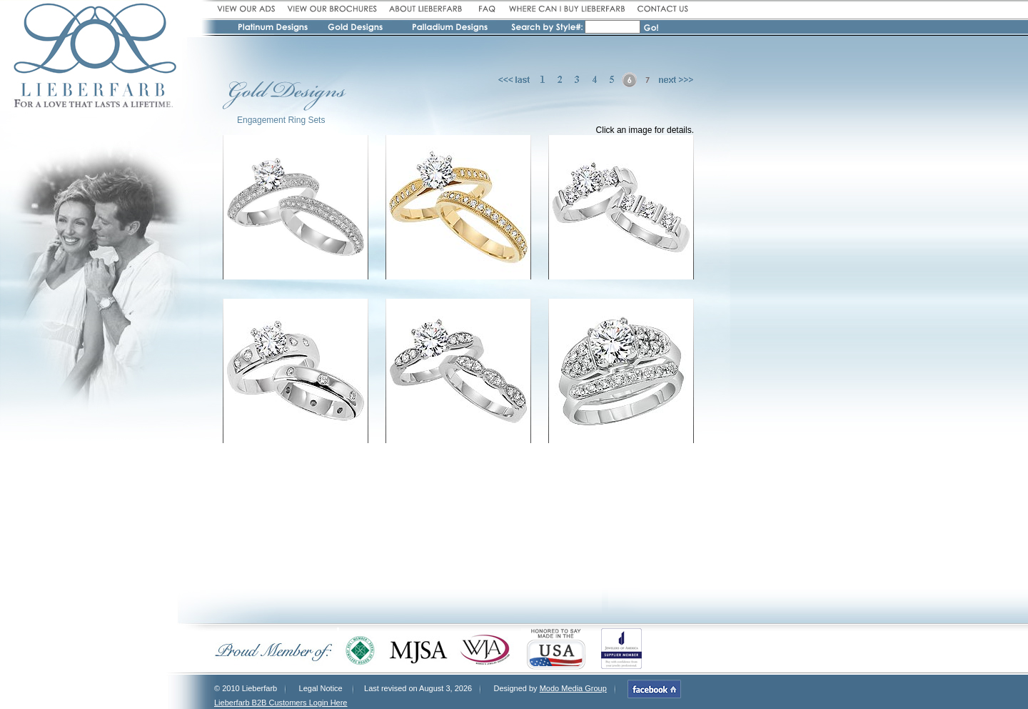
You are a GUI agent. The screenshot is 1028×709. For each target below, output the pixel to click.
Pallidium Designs (449, 29)
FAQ (486, 9)
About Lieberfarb (426, 9)
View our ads (248, 9)
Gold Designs (356, 29)
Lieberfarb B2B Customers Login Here (280, 702)
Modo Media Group (573, 688)
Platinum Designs (274, 29)
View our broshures (332, 9)
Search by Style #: (547, 28)
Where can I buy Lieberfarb (566, 9)
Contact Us (660, 9)
